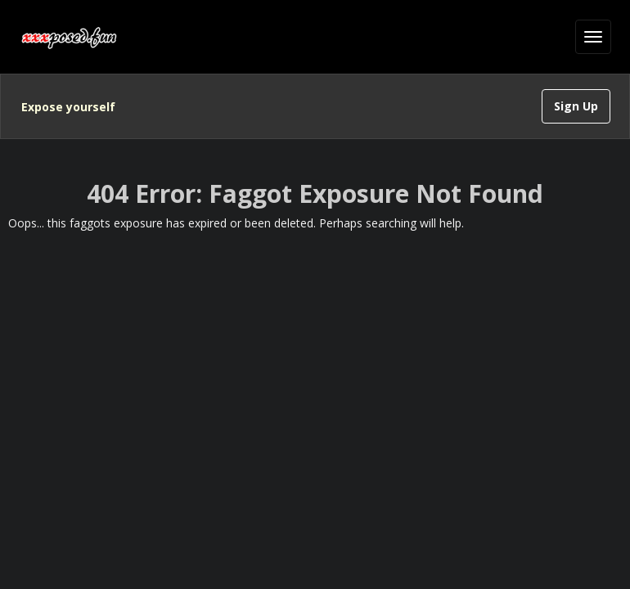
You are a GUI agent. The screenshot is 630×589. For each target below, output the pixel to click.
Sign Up (576, 106)
